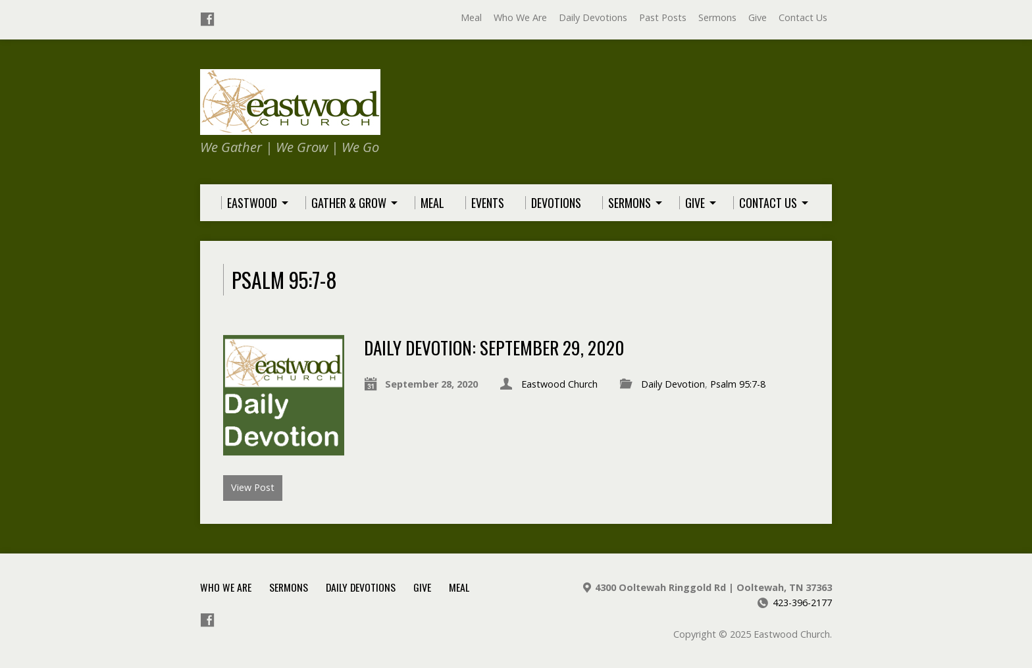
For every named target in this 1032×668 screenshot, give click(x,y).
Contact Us (803, 17)
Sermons (717, 17)
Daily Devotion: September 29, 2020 (494, 347)
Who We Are (520, 17)
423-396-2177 (802, 602)
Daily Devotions (593, 17)
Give (757, 17)
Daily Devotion (673, 384)
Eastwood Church (559, 384)
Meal (471, 17)
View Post (252, 487)
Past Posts (662, 17)
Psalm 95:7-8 (737, 384)
